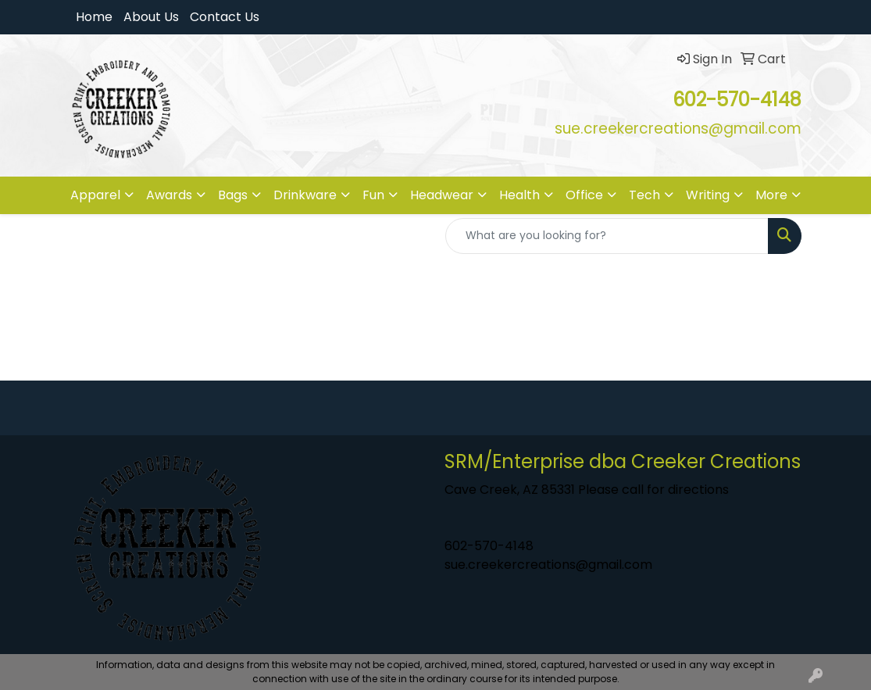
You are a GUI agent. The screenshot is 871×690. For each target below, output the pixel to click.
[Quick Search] (607, 236)
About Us (151, 17)
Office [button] (584, 195)
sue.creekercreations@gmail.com (548, 565)
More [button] (771, 195)
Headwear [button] (441, 195)
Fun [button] (373, 195)
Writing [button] (708, 195)
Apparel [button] (95, 195)
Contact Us (224, 17)
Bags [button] (233, 195)
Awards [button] (169, 195)
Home (94, 17)
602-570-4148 (489, 546)
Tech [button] (644, 195)
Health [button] (519, 195)
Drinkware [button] (305, 195)
